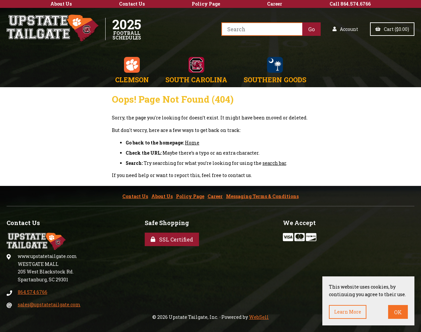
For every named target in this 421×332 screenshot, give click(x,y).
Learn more (347, 312)
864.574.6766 (32, 292)
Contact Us (132, 4)
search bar (274, 163)
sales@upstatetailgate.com (49, 304)
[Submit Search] (311, 29)
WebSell (259, 317)
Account (345, 29)
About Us (61, 4)
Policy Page (206, 4)
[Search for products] (261, 29)
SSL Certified (172, 239)
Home (192, 143)
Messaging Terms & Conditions (262, 196)
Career (274, 4)
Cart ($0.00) (392, 29)
